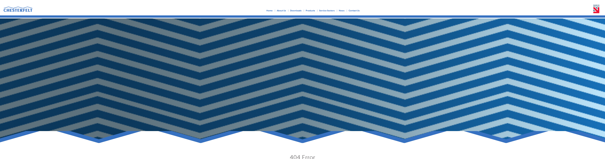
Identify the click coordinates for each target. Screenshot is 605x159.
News (341, 10)
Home (269, 10)
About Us (281, 10)
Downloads (295, 10)
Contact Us (354, 10)
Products (310, 10)
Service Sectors (327, 10)
